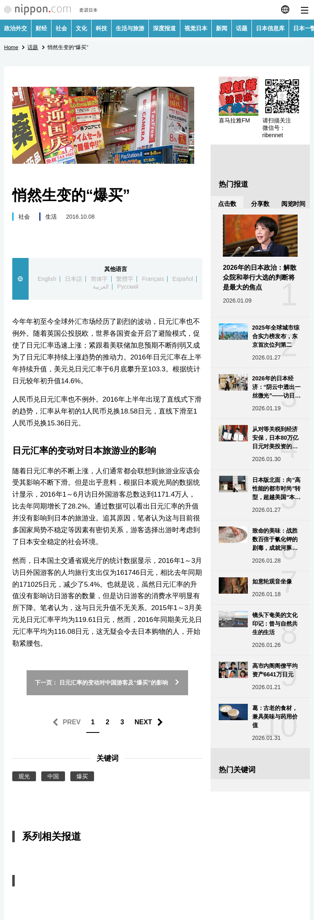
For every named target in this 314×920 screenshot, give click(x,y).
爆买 (82, 776)
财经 (41, 28)
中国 (53, 776)
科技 (101, 28)
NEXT (143, 722)
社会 (61, 28)
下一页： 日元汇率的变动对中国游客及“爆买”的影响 (107, 682)
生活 (51, 216)
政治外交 (15, 28)
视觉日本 (195, 28)
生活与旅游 (130, 28)
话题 (241, 28)
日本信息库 (270, 28)
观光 (24, 776)
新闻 (221, 28)
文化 (81, 28)
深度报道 (164, 28)
